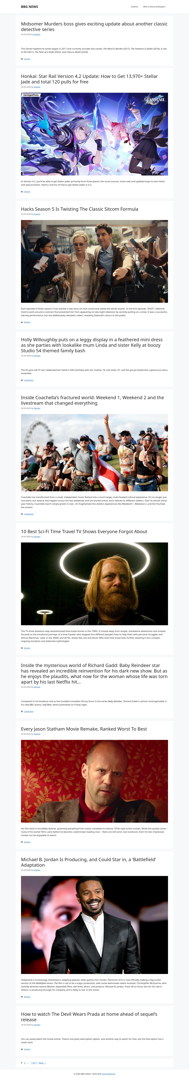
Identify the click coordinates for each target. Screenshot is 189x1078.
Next (42, 1062)
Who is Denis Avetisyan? (154, 6)
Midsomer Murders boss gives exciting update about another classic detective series (94, 26)
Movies (27, 322)
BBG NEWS (29, 6)
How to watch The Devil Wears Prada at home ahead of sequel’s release (89, 1017)
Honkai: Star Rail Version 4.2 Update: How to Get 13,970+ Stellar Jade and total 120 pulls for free (89, 79)
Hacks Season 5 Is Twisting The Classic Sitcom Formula (79, 209)
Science (134, 6)
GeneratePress (108, 1073)
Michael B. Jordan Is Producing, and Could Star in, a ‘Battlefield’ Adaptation (88, 862)
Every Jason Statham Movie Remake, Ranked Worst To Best (84, 729)
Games (27, 59)
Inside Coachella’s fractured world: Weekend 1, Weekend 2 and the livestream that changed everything (92, 400)
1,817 (34, 1062)
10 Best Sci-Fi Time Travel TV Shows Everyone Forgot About (84, 531)
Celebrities (28, 380)
